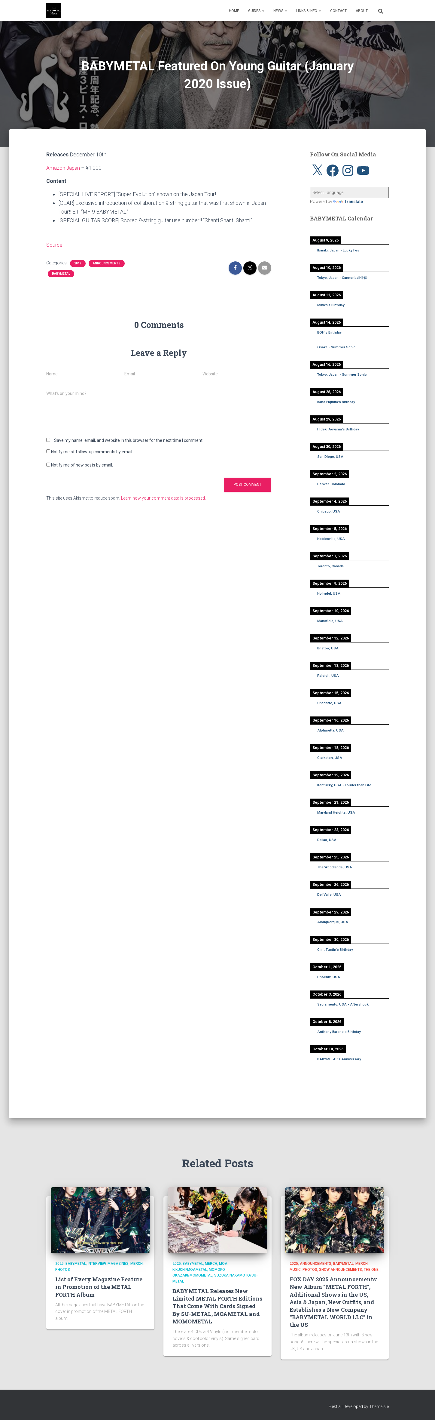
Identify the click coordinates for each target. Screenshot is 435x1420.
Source (54, 245)
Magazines (118, 1263)
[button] (262, 11)
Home (234, 11)
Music (295, 1270)
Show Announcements (340, 1270)
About (362, 11)
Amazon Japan (63, 168)
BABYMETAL (61, 273)
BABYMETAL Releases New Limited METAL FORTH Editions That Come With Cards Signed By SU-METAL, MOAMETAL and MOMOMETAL (217, 1306)
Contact (338, 11)
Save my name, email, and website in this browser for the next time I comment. (128, 440)
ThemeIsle (379, 1406)
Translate (348, 201)
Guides (256, 11)
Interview (97, 1263)
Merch (136, 1263)
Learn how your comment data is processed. (163, 498)
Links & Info (308, 11)
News (280, 11)
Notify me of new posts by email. (82, 465)
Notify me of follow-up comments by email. (92, 451)
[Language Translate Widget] (349, 193)
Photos (62, 1270)
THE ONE (371, 1270)
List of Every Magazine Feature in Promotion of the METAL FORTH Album (98, 1287)
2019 (77, 263)
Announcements (106, 263)
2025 (59, 1263)
